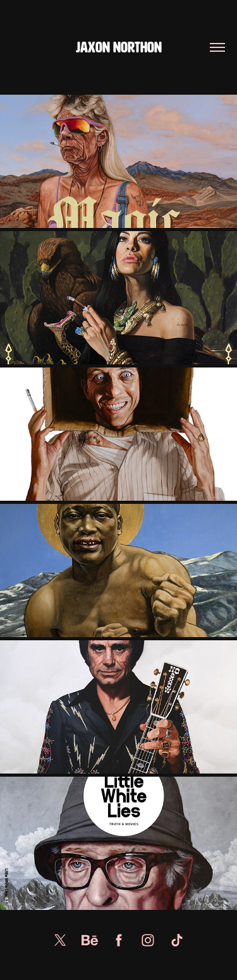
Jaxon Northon (119, 48)
